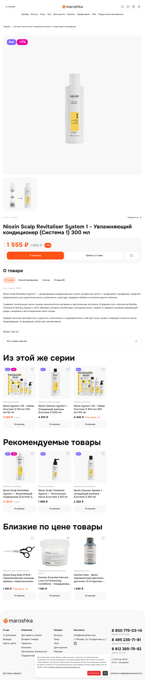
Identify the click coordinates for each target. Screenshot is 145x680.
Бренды (25, 14)
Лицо (42, 14)
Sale (94, 14)
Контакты (26, 647)
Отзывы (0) (59, 280)
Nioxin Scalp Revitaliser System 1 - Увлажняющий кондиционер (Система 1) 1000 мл (17, 494)
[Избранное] (127, 6)
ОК (105, 673)
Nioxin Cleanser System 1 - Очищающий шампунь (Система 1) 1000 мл (53, 409)
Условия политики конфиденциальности (64, 667)
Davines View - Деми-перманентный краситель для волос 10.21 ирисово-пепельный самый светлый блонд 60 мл (89, 578)
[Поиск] (122, 6)
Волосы (34, 14)
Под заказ (90, 417)
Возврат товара (29, 639)
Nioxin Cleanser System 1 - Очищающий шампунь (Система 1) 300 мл (89, 493)
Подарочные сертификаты (110, 14)
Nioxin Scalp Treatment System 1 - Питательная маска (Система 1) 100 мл (53, 493)
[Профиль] (139, 6)
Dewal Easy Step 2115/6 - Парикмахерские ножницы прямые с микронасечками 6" (18, 578)
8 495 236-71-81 (126, 640)
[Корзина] (133, 6)
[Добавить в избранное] (131, 256)
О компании (9, 635)
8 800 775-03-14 (127, 631)
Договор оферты (12, 673)
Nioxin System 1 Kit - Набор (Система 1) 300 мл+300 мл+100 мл (89, 409)
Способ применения (28, 280)
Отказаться (94, 673)
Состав (46, 280)
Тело (49, 14)
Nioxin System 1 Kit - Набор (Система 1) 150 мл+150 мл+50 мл (18, 409)
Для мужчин (59, 14)
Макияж (71, 14)
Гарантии (26, 643)
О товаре (9, 280)
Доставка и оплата (31, 635)
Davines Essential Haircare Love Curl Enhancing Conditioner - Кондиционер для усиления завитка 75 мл (54, 581)
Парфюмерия (83, 14)
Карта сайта (9, 643)
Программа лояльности (34, 651)
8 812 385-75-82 (126, 649)
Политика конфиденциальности (124, 673)
